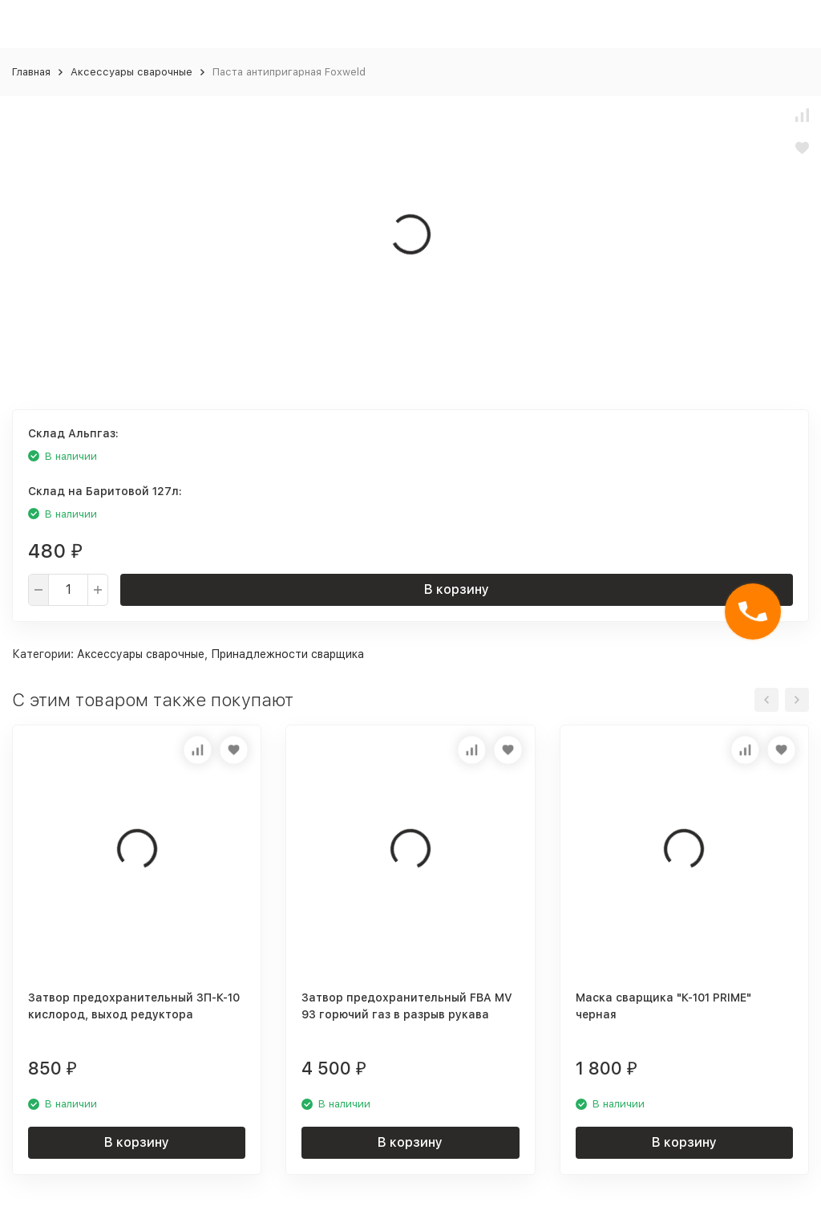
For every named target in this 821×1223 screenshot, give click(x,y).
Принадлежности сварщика (287, 654)
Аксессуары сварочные (131, 72)
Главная (31, 72)
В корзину (456, 589)
